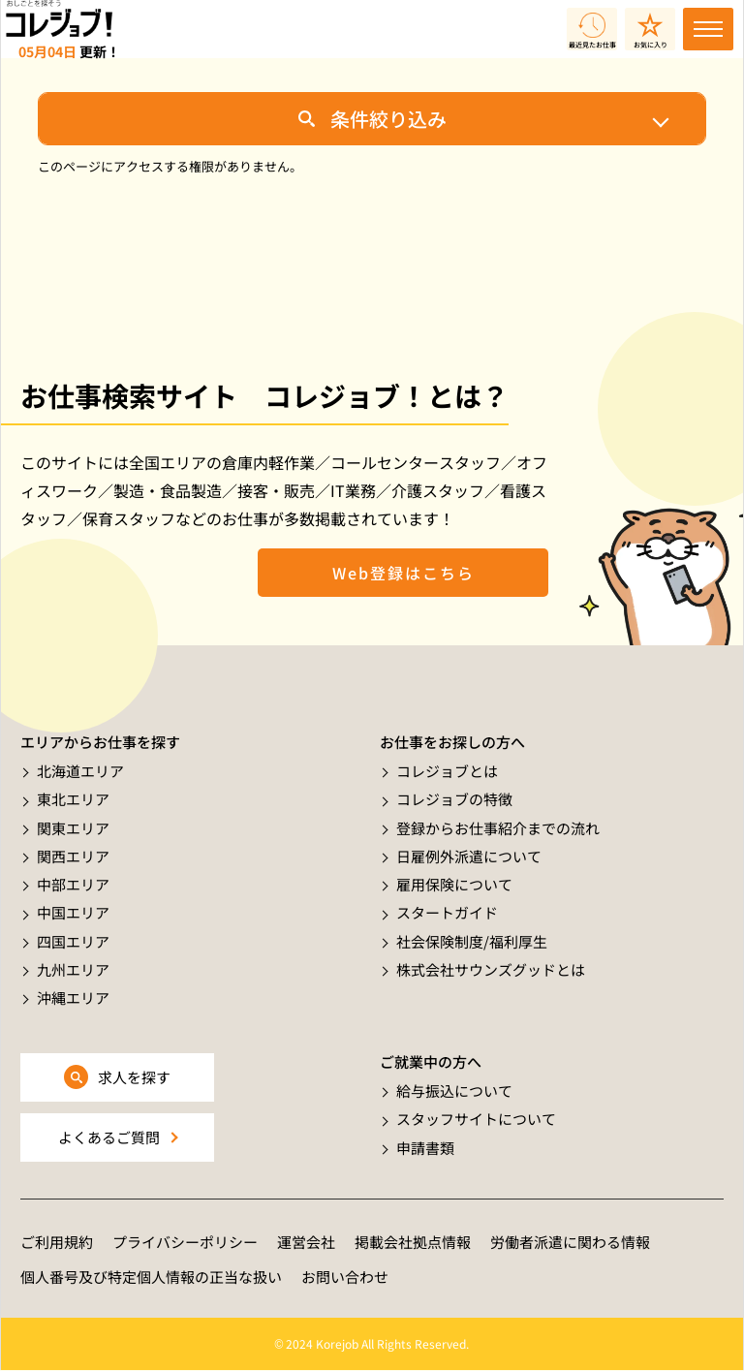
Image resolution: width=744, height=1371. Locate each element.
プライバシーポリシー (185, 1241)
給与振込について (454, 1090)
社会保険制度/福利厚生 (471, 941)
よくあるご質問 (109, 1137)
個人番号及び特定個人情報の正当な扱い (151, 1276)
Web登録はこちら (402, 572)
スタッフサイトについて (476, 1118)
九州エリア (73, 969)
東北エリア (73, 799)
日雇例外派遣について (469, 856)
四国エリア (73, 941)
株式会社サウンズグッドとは (490, 969)
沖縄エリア (73, 997)
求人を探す (134, 1077)
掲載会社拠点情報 (413, 1241)
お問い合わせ (344, 1276)
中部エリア (73, 884)
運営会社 (306, 1241)
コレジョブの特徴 (454, 799)
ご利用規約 (56, 1241)
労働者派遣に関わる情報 (570, 1241)
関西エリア (73, 856)
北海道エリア (80, 771)
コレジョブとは (447, 771)
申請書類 (425, 1147)
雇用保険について (454, 884)
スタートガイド (447, 912)
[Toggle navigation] (708, 29)
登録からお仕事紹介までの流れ (498, 828)
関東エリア (73, 828)
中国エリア (73, 912)
